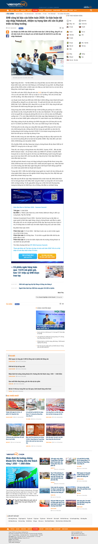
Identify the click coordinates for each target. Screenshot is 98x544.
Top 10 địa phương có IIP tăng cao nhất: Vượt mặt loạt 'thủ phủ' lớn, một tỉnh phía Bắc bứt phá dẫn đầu (57, 476)
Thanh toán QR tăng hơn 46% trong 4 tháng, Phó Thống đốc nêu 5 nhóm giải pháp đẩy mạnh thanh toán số (50, 326)
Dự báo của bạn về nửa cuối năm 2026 (47, 256)
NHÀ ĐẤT (41, 10)
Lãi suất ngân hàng (74, 518)
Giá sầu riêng (21, 521)
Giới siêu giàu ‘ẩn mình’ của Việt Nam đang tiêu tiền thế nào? (54, 438)
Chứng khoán (12, 361)
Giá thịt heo (29, 521)
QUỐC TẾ (29, 10)
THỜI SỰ (12, 10)
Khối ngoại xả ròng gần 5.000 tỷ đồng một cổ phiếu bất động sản (29, 359)
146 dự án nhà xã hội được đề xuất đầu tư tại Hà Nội (15, 438)
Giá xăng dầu (84, 518)
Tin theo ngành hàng (74, 16)
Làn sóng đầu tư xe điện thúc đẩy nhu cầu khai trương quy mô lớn (54, 413)
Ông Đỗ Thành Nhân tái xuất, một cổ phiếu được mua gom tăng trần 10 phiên (26, 501)
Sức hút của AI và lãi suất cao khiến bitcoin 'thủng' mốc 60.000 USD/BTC (50, 346)
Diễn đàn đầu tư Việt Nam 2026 (63, 521)
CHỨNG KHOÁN (48, 10)
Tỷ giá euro (42, 518)
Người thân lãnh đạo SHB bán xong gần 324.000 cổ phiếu (36, 288)
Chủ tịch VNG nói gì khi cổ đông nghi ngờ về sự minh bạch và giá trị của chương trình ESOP (58, 503)
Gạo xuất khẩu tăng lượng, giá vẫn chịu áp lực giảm (24, 381)
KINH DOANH (65, 10)
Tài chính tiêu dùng (63, 14)
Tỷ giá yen (36, 518)
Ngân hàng (19, 14)
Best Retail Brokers (49, 521)
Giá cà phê (56, 518)
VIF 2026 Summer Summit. (39, 245)
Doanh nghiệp (12, 369)
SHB (39, 92)
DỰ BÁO (17, 10)
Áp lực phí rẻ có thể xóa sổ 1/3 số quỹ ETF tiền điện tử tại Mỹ (51, 333)
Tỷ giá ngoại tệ (22, 518)
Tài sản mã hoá (29, 14)
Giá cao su (41, 521)
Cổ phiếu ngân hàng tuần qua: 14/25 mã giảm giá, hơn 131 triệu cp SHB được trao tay (26, 271)
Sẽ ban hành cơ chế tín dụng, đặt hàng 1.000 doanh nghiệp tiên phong (51, 342)
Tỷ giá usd (29, 518)
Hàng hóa (11, 383)
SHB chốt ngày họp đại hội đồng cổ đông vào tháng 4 (35, 284)
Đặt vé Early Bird (27, 256)
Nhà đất (8, 442)
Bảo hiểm (38, 14)
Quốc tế (52, 468)
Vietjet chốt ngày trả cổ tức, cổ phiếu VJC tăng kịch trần (14, 413)
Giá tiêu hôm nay (64, 518)
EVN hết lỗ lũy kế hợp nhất (17, 366)
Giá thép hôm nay (13, 521)
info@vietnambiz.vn (16, 541)
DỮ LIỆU (71, 10)
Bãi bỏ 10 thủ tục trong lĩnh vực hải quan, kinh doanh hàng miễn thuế (30, 389)
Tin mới (12, 356)
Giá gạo (35, 521)
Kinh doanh (48, 417)
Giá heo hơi (49, 518)
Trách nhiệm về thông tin (14, 542)
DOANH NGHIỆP (56, 10)
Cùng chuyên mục (44, 308)
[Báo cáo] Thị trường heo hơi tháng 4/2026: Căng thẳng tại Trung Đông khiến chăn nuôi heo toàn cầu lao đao (35, 440)
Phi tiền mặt (52, 14)
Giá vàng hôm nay (13, 518)
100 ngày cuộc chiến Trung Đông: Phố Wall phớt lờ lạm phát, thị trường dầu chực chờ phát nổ (57, 462)
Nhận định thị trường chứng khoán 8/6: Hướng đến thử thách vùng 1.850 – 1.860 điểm (35, 374)
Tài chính (10, 14)
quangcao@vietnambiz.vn (81, 535)
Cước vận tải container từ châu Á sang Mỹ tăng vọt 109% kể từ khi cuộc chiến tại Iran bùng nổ (58, 489)
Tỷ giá (44, 14)
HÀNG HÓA (23, 10)
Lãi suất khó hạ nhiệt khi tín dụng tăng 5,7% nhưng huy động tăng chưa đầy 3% (50, 337)
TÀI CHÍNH (35, 10)
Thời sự (10, 391)
